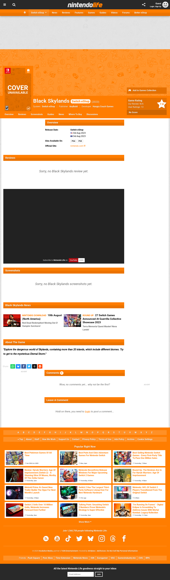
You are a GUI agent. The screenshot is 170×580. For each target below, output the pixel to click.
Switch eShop (48, 106)
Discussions (92, 114)
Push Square (34, 558)
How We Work (49, 439)
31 (16, 324)
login (87, 411)
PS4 (73, 141)
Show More (85, 522)
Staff (37, 439)
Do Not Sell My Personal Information (122, 551)
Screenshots (37, 114)
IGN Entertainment (70, 551)
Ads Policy (119, 439)
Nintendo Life (59, 260)
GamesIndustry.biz (127, 558)
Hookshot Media (46, 551)
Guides (50, 114)
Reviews (22, 114)
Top (20, 439)
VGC (113, 558)
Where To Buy (75, 114)
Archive (131, 439)
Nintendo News (80, 558)
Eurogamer (102, 558)
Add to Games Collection (142, 90)
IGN (92, 558)
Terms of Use (105, 439)
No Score (133, 112)
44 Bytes (91, 551)
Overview (9, 114)
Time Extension (63, 558)
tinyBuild (73, 106)
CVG (141, 558)
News (61, 114)
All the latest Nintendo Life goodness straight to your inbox (85, 568)
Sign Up (158, 6)
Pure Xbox (48, 558)
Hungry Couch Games (103, 106)
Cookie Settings (144, 439)
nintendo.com (77, 146)
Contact (75, 439)
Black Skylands (61, 101)
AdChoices (101, 551)
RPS (148, 558)
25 (76, 324)
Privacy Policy (89, 439)
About (29, 439)
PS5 (80, 141)
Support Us (64, 439)
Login (152, 6)
